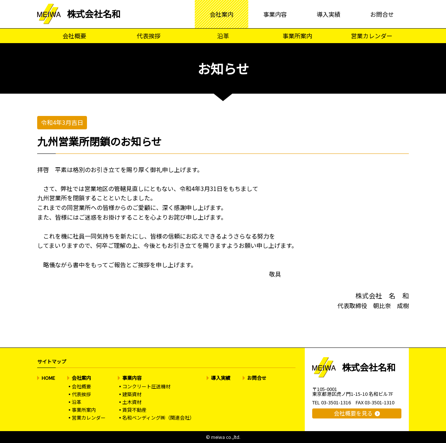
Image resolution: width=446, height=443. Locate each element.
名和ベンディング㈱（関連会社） (158, 417)
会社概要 (74, 35)
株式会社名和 (93, 13)
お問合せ (382, 14)
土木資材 (132, 401)
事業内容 (275, 14)
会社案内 (221, 14)
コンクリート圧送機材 (146, 386)
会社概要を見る (353, 413)
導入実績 (328, 14)
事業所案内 (297, 35)
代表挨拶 (149, 35)
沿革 (223, 35)
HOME (48, 377)
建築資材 (132, 394)
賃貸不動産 (134, 409)
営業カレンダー (371, 35)
